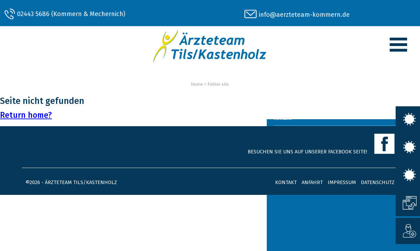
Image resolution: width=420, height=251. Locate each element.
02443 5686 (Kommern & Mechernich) (71, 14)
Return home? (26, 115)
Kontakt (286, 182)
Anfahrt (312, 182)
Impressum (342, 182)
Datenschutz (378, 182)
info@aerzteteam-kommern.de (304, 14)
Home (197, 84)
